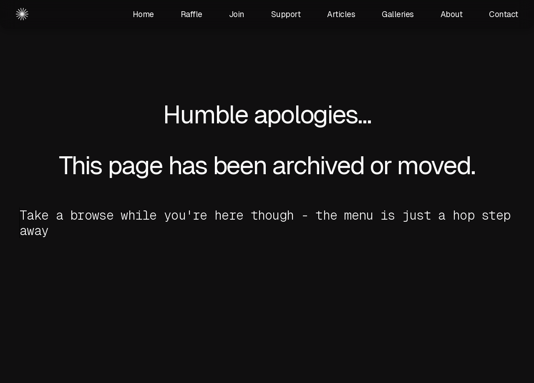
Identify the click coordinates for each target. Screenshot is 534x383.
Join (236, 14)
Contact (503, 14)
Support (286, 14)
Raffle (191, 14)
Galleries (398, 14)
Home (143, 14)
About (452, 14)
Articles (341, 14)
